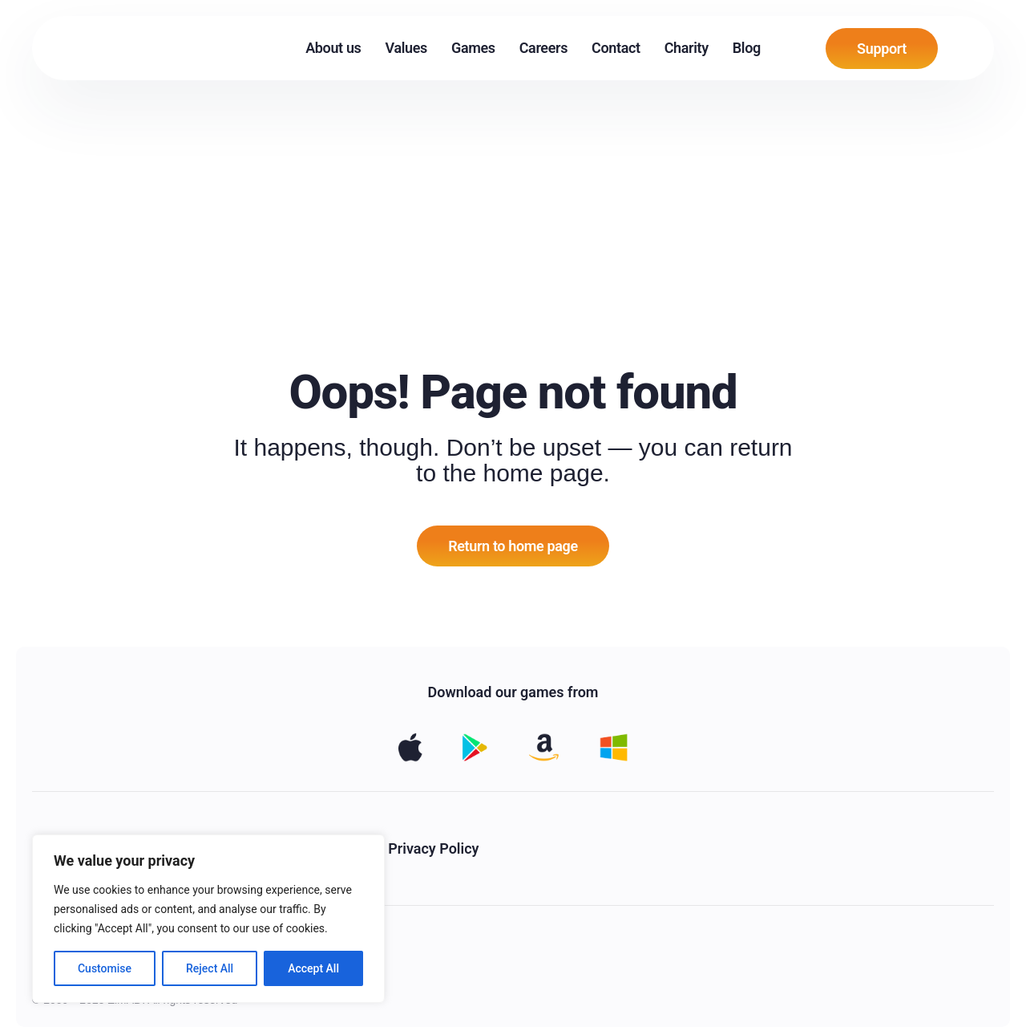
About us (333, 47)
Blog (747, 47)
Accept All (313, 968)
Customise (104, 968)
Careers (543, 47)
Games (473, 47)
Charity (686, 47)
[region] (208, 918)
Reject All (209, 968)
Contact (616, 47)
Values (406, 47)
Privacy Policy (433, 848)
